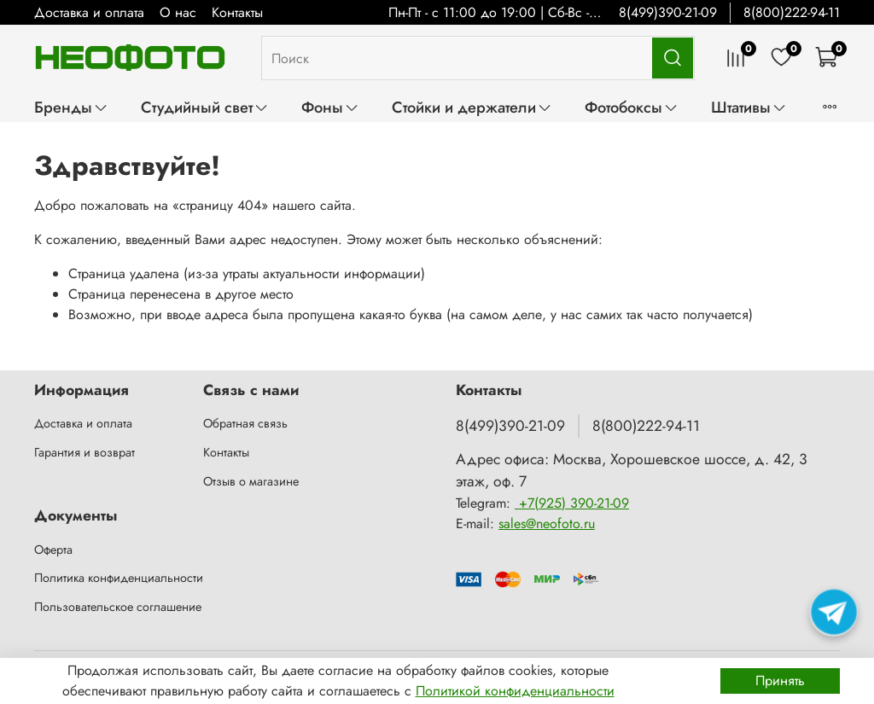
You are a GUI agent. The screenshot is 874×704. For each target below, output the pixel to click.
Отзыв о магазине (251, 481)
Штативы (749, 107)
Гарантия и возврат (84, 452)
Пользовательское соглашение (117, 606)
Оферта (53, 549)
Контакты (237, 12)
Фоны (330, 107)
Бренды (71, 107)
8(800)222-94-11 (791, 12)
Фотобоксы (632, 107)
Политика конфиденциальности (118, 577)
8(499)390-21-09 (668, 12)
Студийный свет (205, 107)
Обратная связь (245, 423)
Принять (780, 680)
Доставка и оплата (89, 12)
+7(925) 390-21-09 (572, 503)
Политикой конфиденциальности (515, 691)
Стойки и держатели (472, 107)
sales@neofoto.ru (546, 523)
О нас (178, 12)
